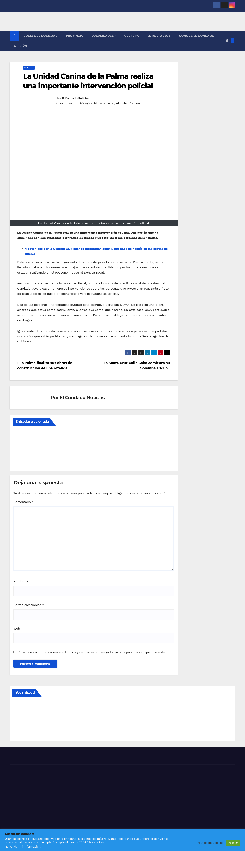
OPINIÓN (20, 46)
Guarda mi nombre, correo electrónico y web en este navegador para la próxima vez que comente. (92, 652)
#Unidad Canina (128, 103)
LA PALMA (29, 68)
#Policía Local (104, 103)
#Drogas (86, 103)
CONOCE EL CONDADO (197, 36)
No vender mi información (22, 846)
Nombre (20, 581)
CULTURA (131, 36)
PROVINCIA (74, 36)
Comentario (23, 502)
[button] (227, 41)
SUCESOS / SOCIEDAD (41, 36)
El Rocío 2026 (159, 36)
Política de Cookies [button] (210, 842)
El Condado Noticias (75, 98)
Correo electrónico (28, 605)
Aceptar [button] (233, 842)
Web (16, 628)
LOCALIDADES (103, 36)
